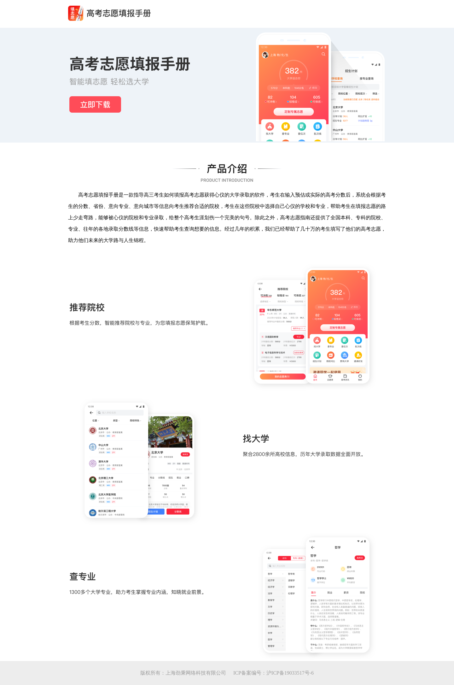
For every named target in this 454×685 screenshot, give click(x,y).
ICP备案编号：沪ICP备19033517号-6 (273, 673)
